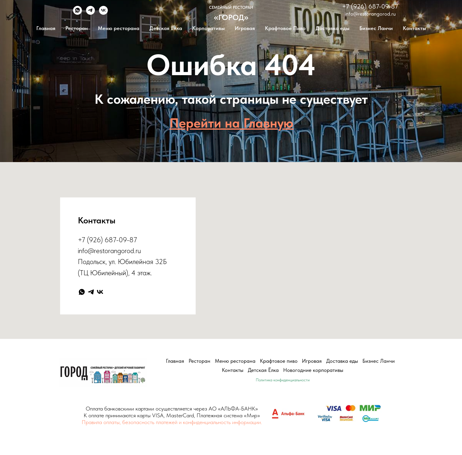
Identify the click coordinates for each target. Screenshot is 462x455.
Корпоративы (208, 28)
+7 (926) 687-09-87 (370, 6)
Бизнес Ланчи (376, 28)
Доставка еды (332, 28)
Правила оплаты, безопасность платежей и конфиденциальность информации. (172, 422)
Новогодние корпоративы (313, 370)
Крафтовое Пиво (285, 28)
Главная (45, 28)
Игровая (245, 28)
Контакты (414, 28)
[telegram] (90, 13)
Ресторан (76, 28)
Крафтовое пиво (279, 361)
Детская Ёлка (165, 28)
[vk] (103, 13)
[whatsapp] (77, 13)
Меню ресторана (118, 28)
